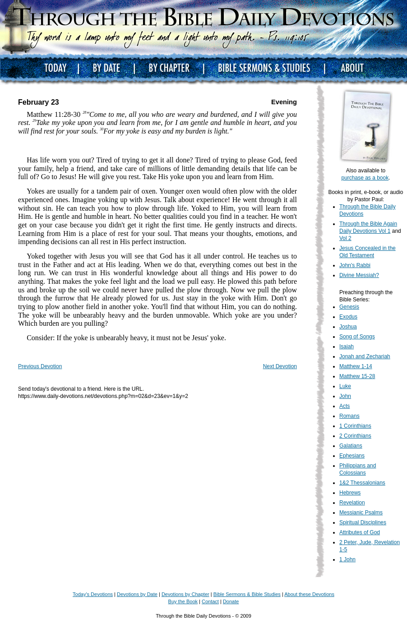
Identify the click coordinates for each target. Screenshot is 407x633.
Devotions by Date (137, 594)
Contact (210, 601)
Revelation (352, 502)
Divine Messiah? (359, 275)
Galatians (350, 446)
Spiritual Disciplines (362, 522)
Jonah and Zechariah (364, 356)
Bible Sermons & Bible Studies (247, 594)
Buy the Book (183, 601)
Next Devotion (280, 366)
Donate (231, 601)
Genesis (349, 307)
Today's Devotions (93, 594)
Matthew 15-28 (357, 376)
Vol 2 (345, 238)
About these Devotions (309, 594)
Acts (344, 406)
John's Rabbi (354, 265)
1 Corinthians (355, 426)
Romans (349, 416)
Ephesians (352, 456)
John (345, 396)
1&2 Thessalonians (362, 483)
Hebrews (350, 493)
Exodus (348, 317)
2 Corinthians (355, 436)
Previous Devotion (40, 366)
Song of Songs (357, 336)
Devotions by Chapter (185, 594)
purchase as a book (364, 178)
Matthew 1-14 (355, 366)
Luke (345, 386)
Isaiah (346, 346)
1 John (347, 559)
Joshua (348, 326)
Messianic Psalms (361, 512)
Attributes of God (359, 532)
